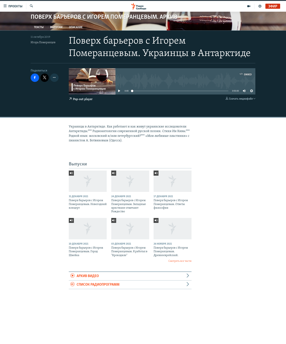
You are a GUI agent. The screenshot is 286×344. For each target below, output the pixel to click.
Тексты (39, 27)
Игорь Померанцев (43, 42)
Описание (76, 27)
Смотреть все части (180, 261)
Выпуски (56, 27)
